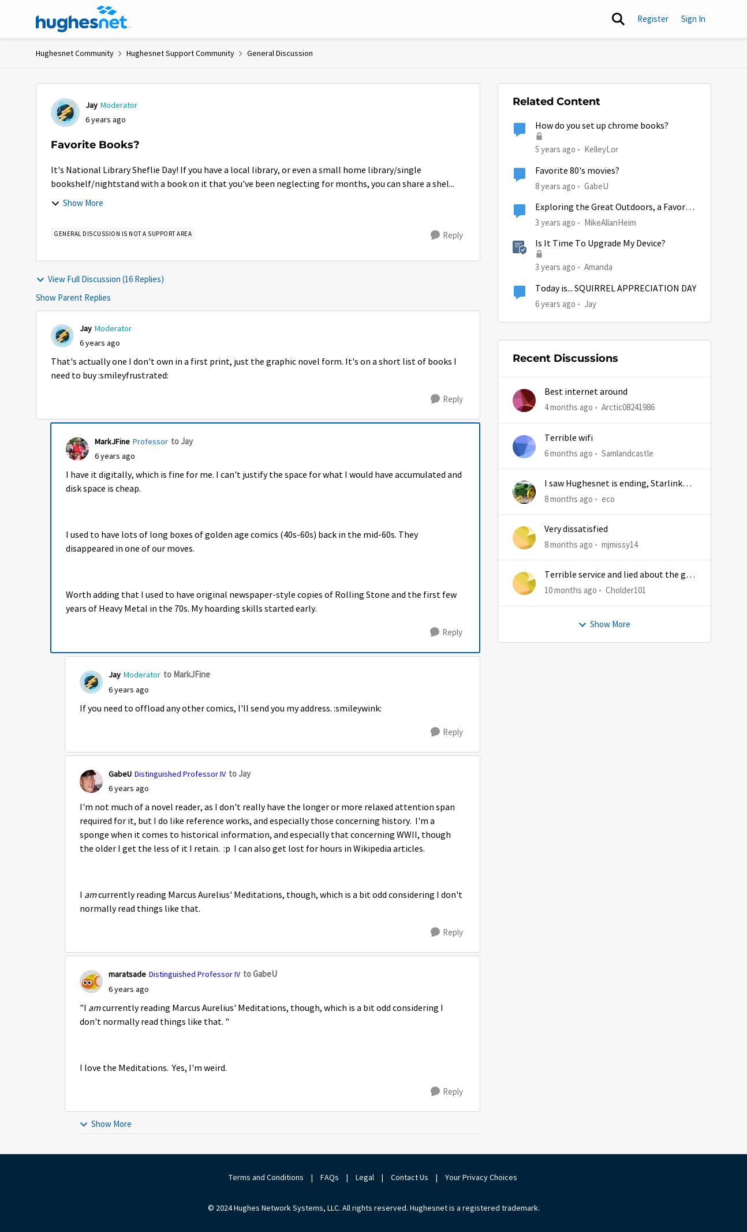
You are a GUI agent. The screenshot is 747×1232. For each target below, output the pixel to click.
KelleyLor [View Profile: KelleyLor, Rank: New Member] (601, 149)
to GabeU (260, 973)
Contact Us (409, 1177)
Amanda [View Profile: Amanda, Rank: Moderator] (598, 266)
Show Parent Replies (73, 297)
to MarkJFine (186, 674)
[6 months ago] (568, 453)
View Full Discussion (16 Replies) (100, 279)
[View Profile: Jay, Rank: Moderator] (65, 112)
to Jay (182, 441)
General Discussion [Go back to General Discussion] (280, 53)
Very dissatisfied (576, 529)
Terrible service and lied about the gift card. (620, 575)
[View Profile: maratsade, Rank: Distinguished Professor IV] (91, 981)
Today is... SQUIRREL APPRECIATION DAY (615, 288)
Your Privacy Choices (482, 1177)
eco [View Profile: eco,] (608, 498)
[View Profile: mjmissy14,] (524, 537)
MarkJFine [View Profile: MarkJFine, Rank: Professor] (112, 441)
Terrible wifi (568, 438)
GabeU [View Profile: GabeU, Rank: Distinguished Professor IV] (120, 774)
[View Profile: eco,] (524, 492)
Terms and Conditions (266, 1177)
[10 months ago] (570, 590)
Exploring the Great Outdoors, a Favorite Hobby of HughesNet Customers (615, 207)
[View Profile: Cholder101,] (524, 583)
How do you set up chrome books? (601, 126)
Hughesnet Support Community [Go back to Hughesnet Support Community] (180, 53)
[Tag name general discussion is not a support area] (123, 233)
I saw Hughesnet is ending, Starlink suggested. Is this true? (613, 484)
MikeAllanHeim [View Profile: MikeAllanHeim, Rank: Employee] (610, 222)
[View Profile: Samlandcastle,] (524, 446)
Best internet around (586, 392)
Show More (77, 202)
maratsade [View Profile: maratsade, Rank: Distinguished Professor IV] (127, 974)
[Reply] (446, 235)
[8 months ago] (568, 499)
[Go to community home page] (83, 19)
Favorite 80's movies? (577, 171)
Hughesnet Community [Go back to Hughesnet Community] (75, 53)
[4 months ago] (568, 407)
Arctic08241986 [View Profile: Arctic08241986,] (628, 407)
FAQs (329, 1177)
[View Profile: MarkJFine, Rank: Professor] (77, 448)
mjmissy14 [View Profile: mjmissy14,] (620, 544)
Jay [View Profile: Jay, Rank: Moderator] (91, 105)
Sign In (693, 18)
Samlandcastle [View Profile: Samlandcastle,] (627, 452)
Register (652, 18)
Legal (365, 1177)
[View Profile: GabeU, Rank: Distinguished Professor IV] (91, 781)
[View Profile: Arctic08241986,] (524, 400)
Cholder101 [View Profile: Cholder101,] (626, 590)
